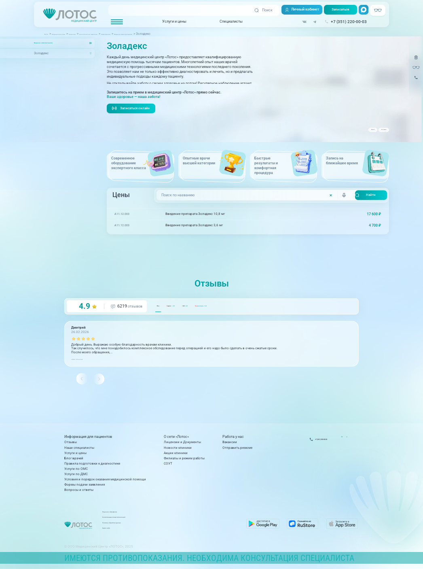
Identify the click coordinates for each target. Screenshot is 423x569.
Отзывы (374, 133)
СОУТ (168, 466)
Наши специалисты (79, 450)
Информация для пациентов (88, 440)
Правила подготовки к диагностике (92, 466)
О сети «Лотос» (176, 440)
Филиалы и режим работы (184, 461)
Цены (347, 133)
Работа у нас (233, 440)
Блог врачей (73, 461)
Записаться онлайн (133, 123)
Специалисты (224, 21)
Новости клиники (178, 450)
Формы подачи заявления (84, 487)
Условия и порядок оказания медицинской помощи (105, 482)
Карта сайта (166, 532)
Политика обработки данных (179, 527)
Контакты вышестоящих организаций (186, 522)
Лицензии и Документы (182, 445)
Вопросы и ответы (78, 492)
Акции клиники (176, 455)
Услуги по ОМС (76, 471)
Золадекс (41, 53)
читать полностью (85, 374)
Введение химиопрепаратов (56, 43)
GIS (224, 321)
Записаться (337, 10)
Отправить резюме (237, 450)
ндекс (191, 321)
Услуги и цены (167, 21)
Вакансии (229, 445)
